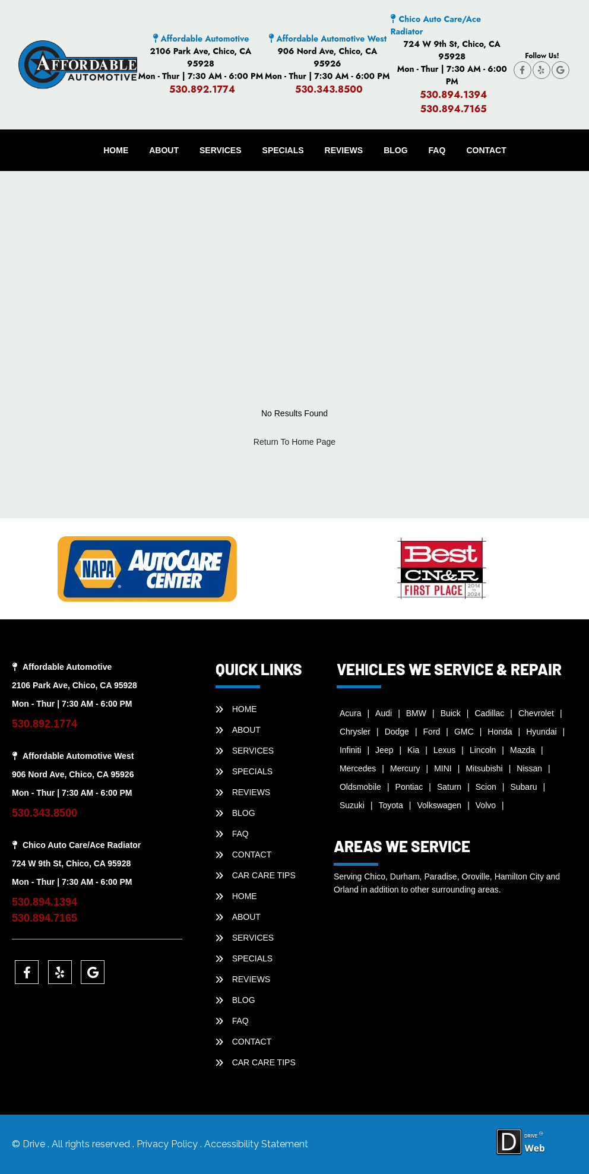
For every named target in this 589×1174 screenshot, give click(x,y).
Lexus (444, 750)
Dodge (397, 731)
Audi (383, 713)
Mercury (405, 768)
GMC (464, 731)
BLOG (395, 150)
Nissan (529, 768)
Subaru (523, 787)
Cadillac (490, 713)
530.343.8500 (329, 89)
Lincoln (483, 750)
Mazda (522, 750)
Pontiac (409, 787)
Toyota (391, 805)
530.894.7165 (453, 109)
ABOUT (164, 150)
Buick (451, 713)
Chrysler (355, 731)
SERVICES (221, 150)
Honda (499, 731)
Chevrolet (536, 713)
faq (437, 150)
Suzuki (352, 805)
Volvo (486, 805)
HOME (115, 150)
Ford (432, 731)
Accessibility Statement (256, 1144)
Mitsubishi (484, 768)
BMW (416, 713)
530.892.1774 (202, 89)
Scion (486, 787)
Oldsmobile (360, 787)
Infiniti (351, 750)
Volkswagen (439, 805)
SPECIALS (283, 150)
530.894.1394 (453, 95)
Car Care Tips (264, 875)
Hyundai (541, 731)
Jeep (384, 750)
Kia (413, 750)
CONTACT (486, 150)
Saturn (449, 787)
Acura (351, 713)
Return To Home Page (294, 442)
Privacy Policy (168, 1144)
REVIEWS (344, 150)
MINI (443, 768)
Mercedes (358, 768)
